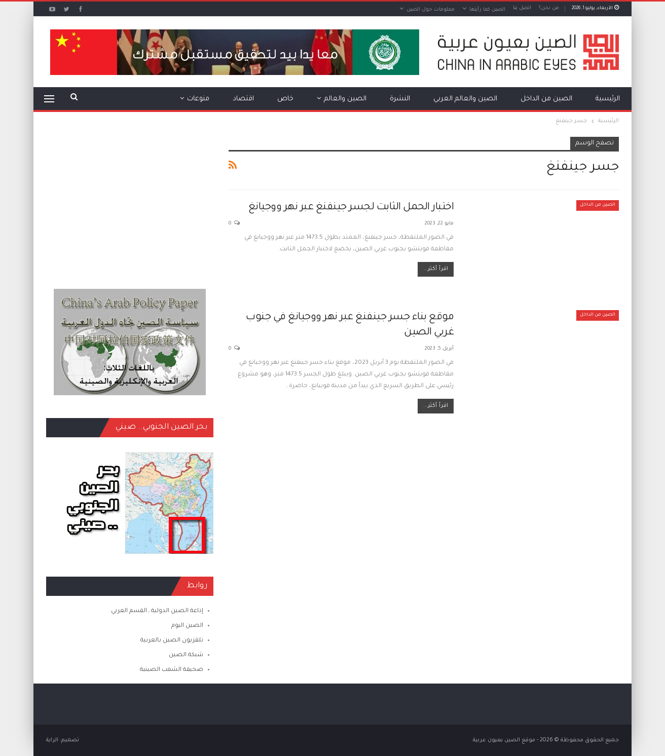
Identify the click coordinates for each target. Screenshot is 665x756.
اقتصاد (243, 99)
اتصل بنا (522, 8)
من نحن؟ (549, 8)
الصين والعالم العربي (465, 99)
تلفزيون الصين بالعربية (171, 640)
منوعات (198, 99)
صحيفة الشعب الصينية (171, 670)
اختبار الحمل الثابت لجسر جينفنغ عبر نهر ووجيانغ (351, 207)
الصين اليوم (187, 626)
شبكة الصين (186, 655)
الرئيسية (608, 99)
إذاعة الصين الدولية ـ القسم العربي (157, 611)
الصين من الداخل (546, 99)
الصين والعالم (345, 99)
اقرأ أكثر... (435, 269)
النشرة (400, 99)
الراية (52, 740)
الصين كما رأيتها (487, 10)
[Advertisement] (129, 200)
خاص (285, 99)
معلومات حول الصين (431, 10)
